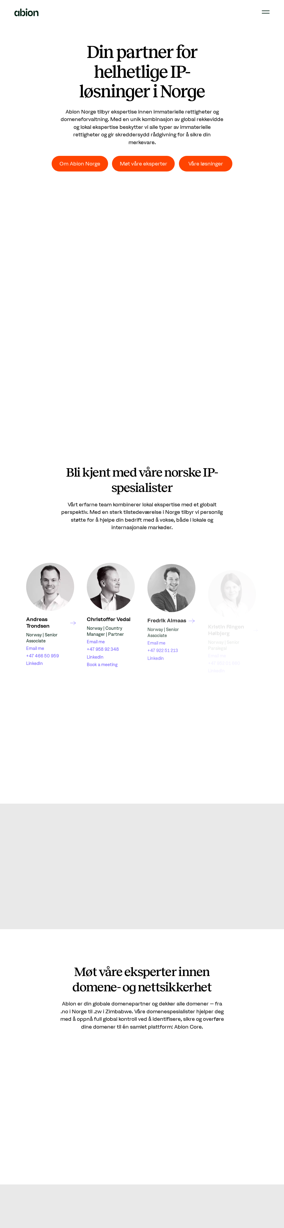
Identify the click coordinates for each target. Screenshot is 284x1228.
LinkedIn (34, 663)
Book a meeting (102, 668)
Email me (35, 648)
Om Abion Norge (79, 163)
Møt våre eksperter (143, 163)
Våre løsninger (205, 163)
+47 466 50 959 (42, 656)
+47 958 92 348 (103, 653)
